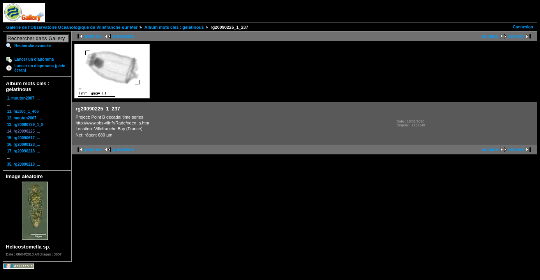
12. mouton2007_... (24, 118)
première (93, 36)
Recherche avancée (32, 46)
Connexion (523, 27)
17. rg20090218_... (23, 151)
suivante (490, 36)
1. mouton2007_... (23, 98)
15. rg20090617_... (23, 138)
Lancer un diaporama (34, 59)
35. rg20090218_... (23, 164)
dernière (516, 36)
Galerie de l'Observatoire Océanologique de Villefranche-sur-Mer (72, 27)
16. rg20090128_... (23, 144)
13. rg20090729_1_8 (25, 124)
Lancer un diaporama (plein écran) (39, 68)
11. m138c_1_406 (23, 111)
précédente (123, 36)
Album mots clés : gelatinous (174, 27)
